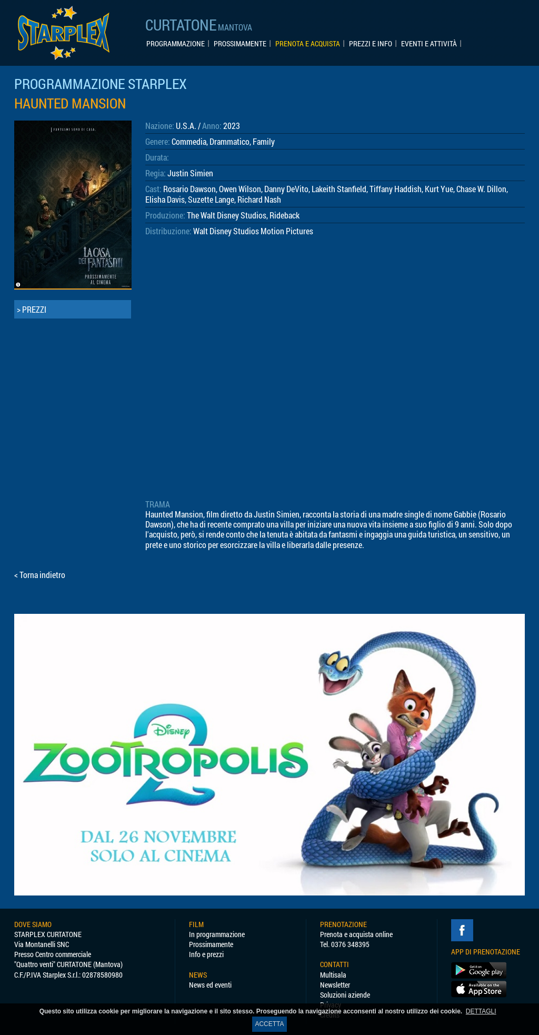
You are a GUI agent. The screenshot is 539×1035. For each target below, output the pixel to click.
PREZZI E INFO (370, 43)
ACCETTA (269, 1024)
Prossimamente (211, 944)
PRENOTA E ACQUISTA (307, 43)
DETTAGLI (481, 1011)
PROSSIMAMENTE (240, 43)
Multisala (333, 975)
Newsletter (335, 985)
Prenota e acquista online (356, 934)
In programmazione (217, 934)
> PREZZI (31, 309)
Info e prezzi (206, 954)
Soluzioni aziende (345, 995)
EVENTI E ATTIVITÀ (429, 43)
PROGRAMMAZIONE (175, 43)
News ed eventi (210, 985)
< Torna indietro (39, 574)
